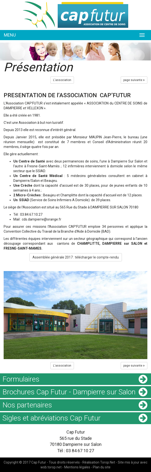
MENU (10, 34)
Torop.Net (107, 462)
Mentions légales (77, 467)
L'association (62, 80)
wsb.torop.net (51, 467)
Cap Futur (38, 462)
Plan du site (102, 467)
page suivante (134, 80)
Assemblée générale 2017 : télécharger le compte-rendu (75, 257)
